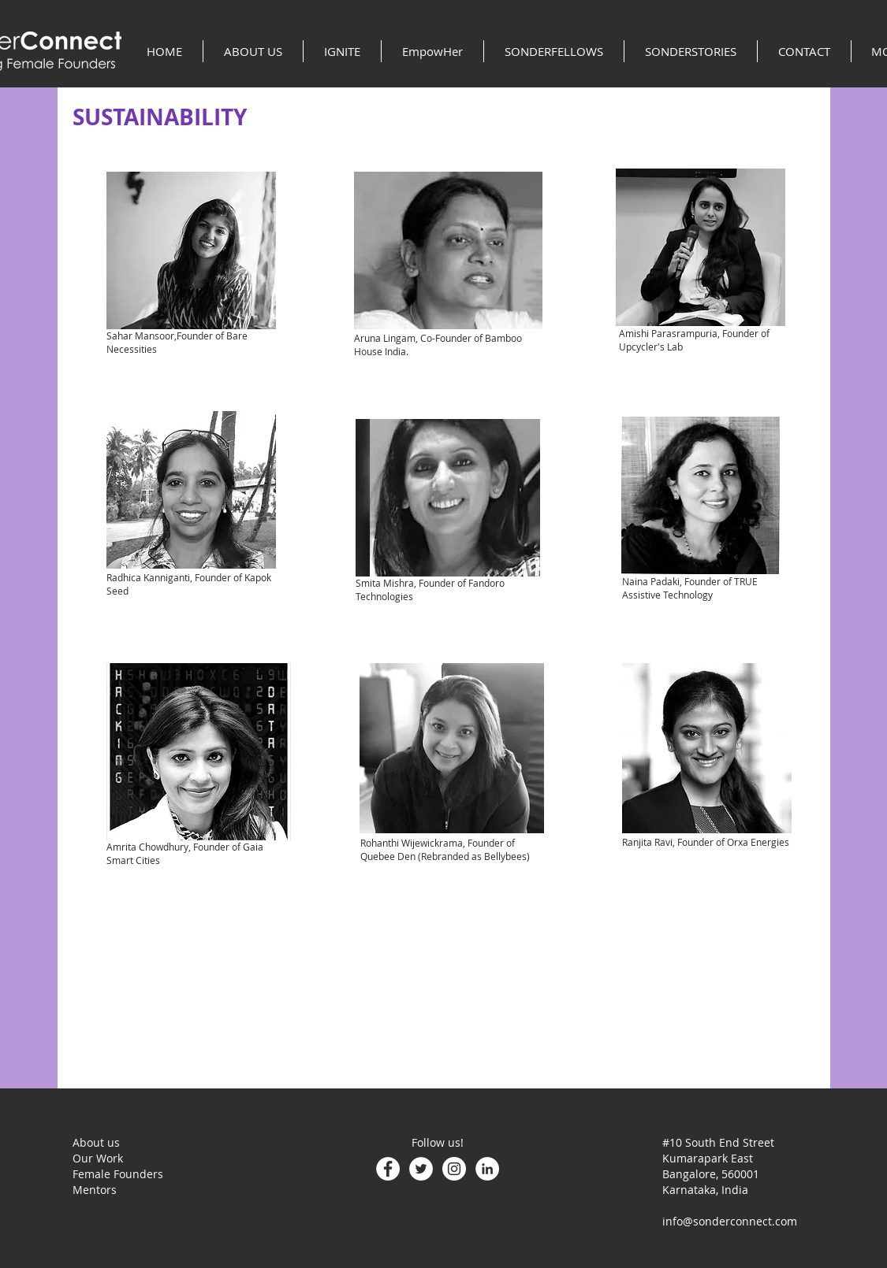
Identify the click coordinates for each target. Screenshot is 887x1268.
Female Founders (118, 1173)
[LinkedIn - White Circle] (487, 1169)
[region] (191, 250)
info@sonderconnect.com (729, 1221)
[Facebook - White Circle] (388, 1169)
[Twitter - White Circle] (421, 1169)
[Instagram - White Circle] (454, 1169)
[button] (253, 51)
